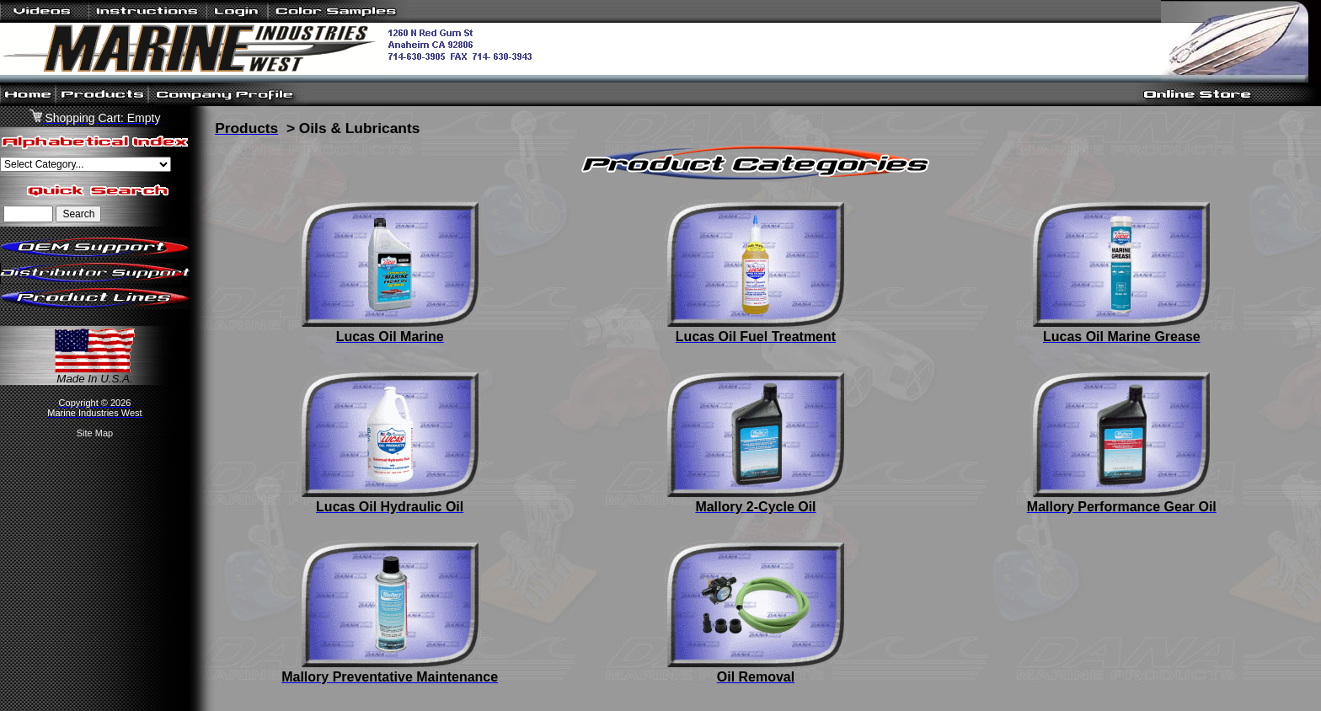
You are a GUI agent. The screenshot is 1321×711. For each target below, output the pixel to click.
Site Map (95, 433)
